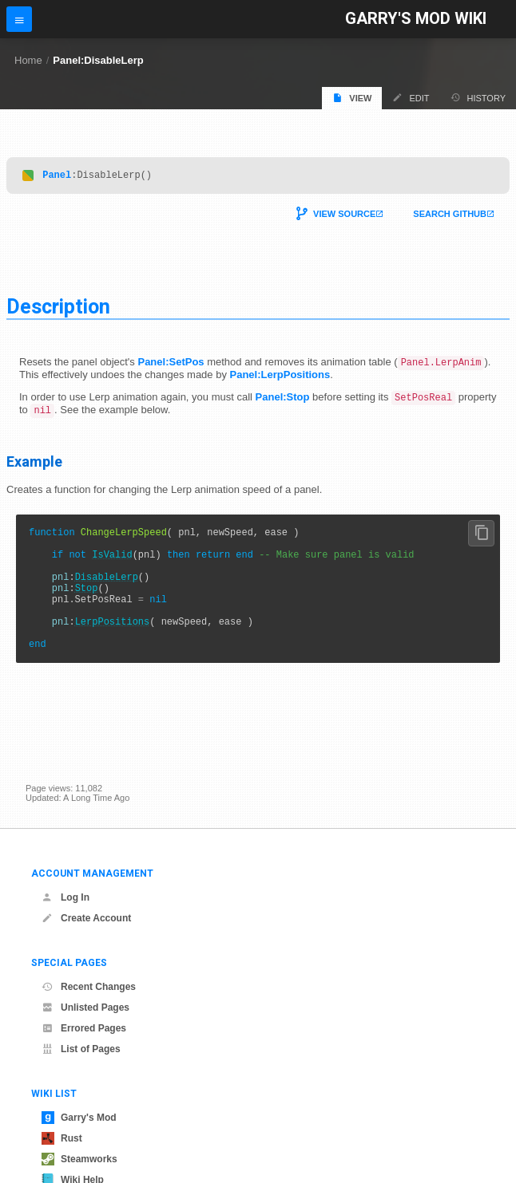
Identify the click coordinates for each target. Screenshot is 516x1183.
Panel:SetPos (170, 365)
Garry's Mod (79, 1117)
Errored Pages (84, 1028)
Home (28, 60)
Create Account (86, 918)
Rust (62, 1138)
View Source (344, 216)
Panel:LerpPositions (280, 378)
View (351, 98)
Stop (86, 606)
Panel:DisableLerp (98, 60)
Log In (65, 897)
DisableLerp (106, 593)
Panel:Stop (283, 401)
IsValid (112, 566)
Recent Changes (89, 986)
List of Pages (81, 1049)
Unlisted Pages (85, 1007)
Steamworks (79, 1159)
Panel (56, 176)
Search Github (449, 216)
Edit (410, 98)
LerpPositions (112, 647)
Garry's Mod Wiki (415, 18)
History (478, 98)
